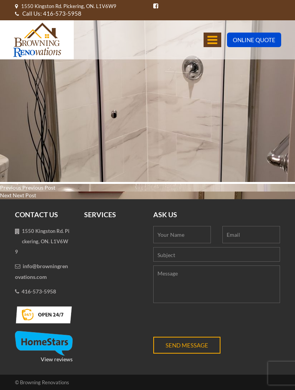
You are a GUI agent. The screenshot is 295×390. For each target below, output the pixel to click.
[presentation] (211, 322)
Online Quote (254, 39)
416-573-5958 (39, 291)
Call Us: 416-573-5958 (48, 13)
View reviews (44, 346)
